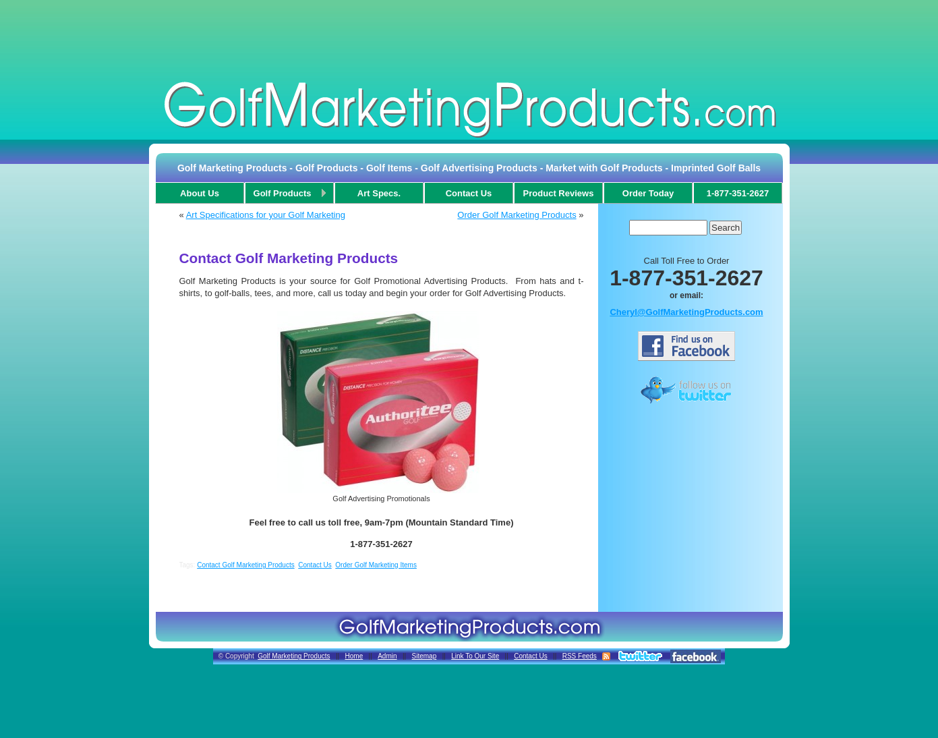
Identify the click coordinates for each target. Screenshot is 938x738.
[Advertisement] (469, 36)
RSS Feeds (579, 656)
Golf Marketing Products (294, 656)
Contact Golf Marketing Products (246, 565)
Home (354, 656)
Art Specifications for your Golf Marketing (265, 215)
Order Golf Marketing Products (516, 215)
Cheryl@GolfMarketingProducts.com (686, 312)
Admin (387, 656)
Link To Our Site (475, 656)
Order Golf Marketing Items (376, 565)
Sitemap (424, 656)
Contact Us (314, 565)
